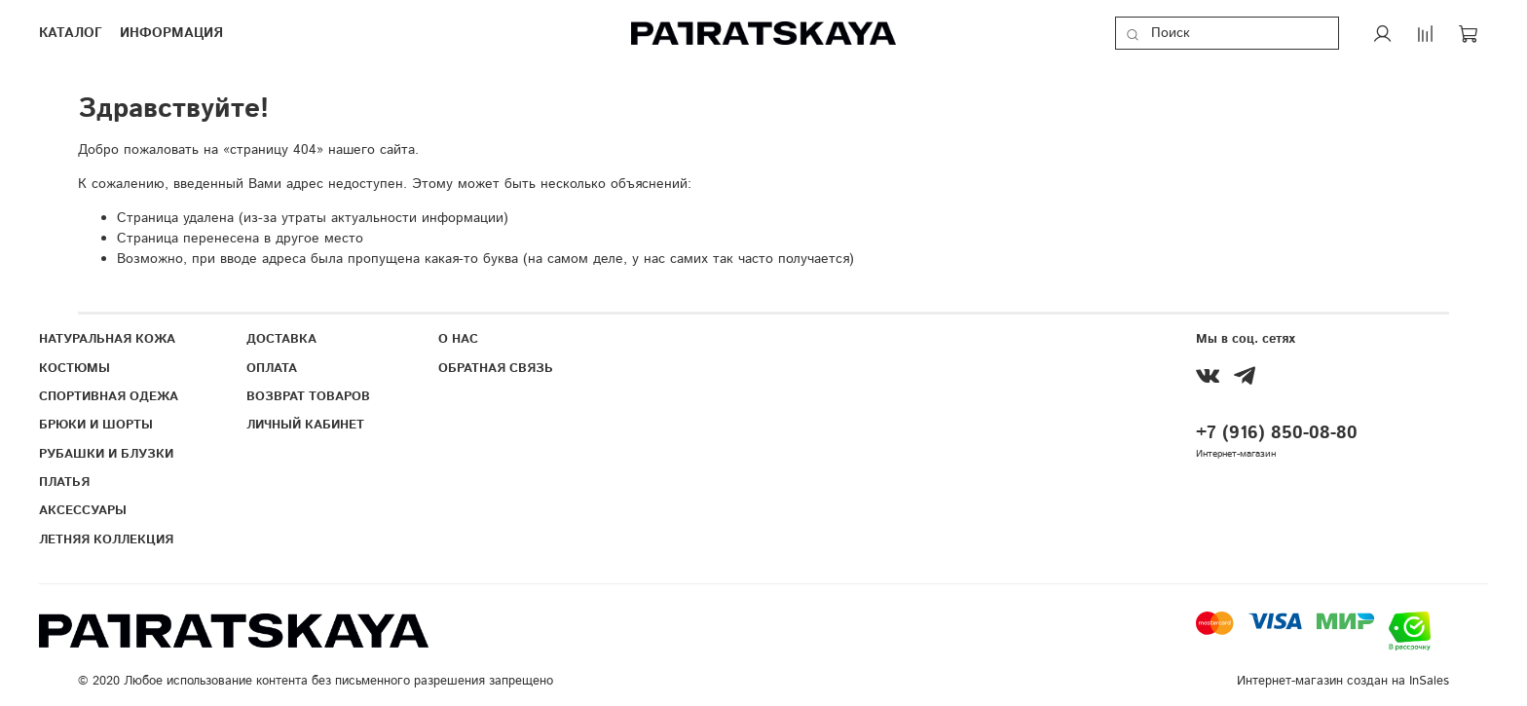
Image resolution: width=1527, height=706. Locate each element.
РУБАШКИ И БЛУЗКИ (106, 454)
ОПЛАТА (271, 368)
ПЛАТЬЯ (64, 482)
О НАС (458, 339)
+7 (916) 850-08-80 (1277, 433)
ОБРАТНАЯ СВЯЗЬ (495, 368)
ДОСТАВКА (281, 339)
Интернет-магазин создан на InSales (1343, 680)
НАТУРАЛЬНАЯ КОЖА (107, 339)
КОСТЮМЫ (74, 368)
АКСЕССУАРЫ (83, 510)
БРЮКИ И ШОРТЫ (96, 424)
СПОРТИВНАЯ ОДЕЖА (108, 396)
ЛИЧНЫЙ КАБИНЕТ (305, 424)
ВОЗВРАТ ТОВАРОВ (308, 396)
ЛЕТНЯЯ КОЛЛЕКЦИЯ (106, 539)
